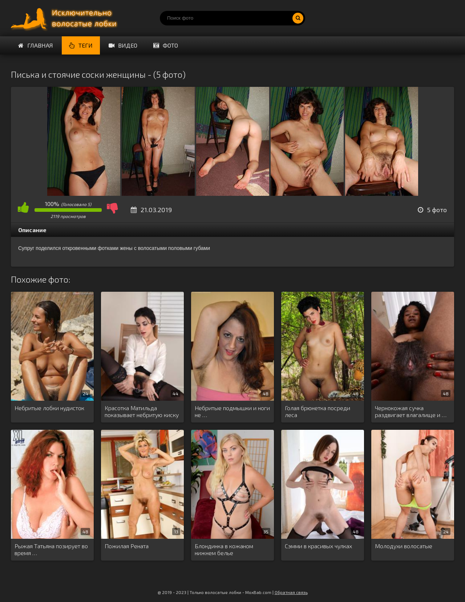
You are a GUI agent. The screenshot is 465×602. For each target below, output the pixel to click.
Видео (123, 45)
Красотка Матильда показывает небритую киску (142, 411)
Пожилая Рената (127, 545)
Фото (165, 45)
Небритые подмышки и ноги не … (232, 411)
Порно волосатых (65, 18)
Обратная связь (291, 592)
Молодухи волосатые (403, 545)
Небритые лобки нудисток (49, 407)
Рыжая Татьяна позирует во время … (51, 549)
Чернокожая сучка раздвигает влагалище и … (410, 411)
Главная (35, 45)
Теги (81, 45)
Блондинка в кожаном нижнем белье (224, 549)
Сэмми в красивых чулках (318, 545)
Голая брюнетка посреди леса (317, 411)
